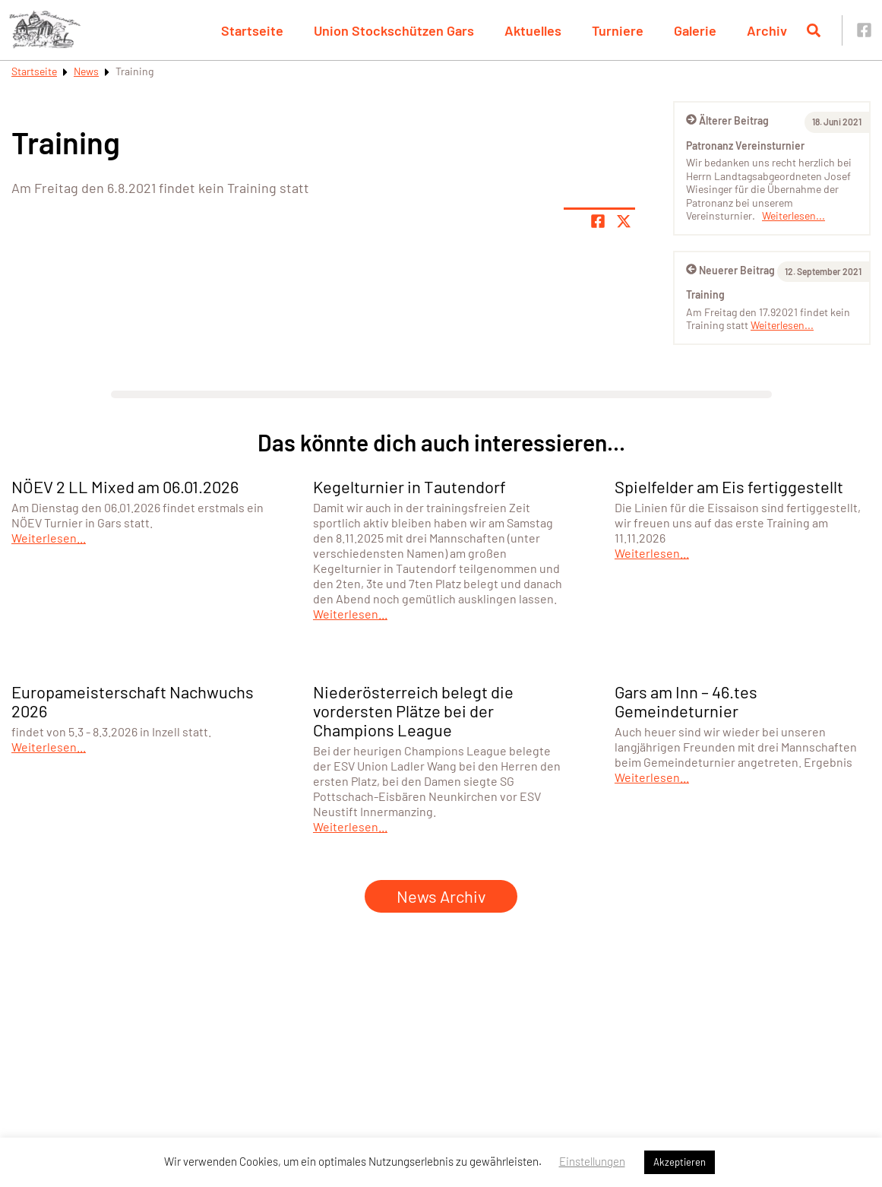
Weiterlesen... (793, 215)
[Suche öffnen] (813, 30)
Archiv (767, 30)
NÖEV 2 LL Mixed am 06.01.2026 (125, 486)
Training (705, 294)
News (86, 71)
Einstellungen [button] (592, 1161)
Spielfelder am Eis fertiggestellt (729, 486)
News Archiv (441, 896)
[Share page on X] (623, 221)
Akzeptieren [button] (679, 1162)
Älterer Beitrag (727, 120)
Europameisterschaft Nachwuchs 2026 (132, 701)
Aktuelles (532, 30)
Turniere (617, 30)
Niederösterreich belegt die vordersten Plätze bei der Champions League (413, 710)
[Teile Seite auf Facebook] (597, 221)
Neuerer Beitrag (730, 270)
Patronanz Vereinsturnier (745, 145)
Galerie (695, 30)
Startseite (252, 30)
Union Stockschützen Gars (394, 30)
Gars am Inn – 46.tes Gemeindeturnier (686, 701)
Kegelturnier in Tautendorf (409, 486)
